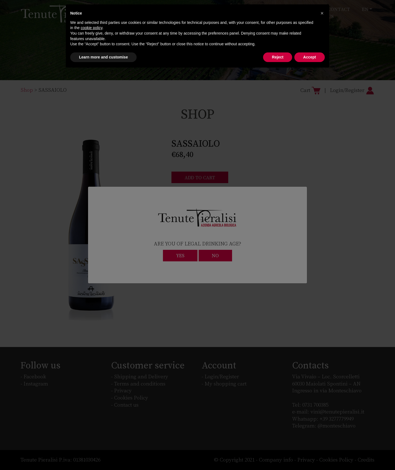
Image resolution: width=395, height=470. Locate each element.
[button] (322, 13)
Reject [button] (277, 57)
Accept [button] (309, 57)
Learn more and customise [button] (103, 57)
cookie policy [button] (91, 28)
